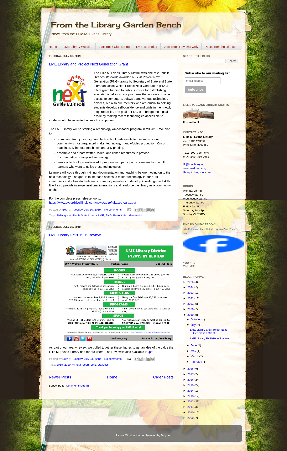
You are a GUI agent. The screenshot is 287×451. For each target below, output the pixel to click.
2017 (190, 374)
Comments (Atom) (77, 385)
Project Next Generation (128, 215)
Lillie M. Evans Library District (198, 229)
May (194, 350)
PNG (109, 215)
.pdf (150, 352)
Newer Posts (60, 377)
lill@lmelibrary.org (194, 164)
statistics (103, 364)
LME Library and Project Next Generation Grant (88, 64)
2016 (190, 379)
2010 (190, 412)
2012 (190, 401)
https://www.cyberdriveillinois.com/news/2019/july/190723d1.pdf (92, 202)
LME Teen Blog (146, 46)
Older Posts (163, 377)
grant (67, 215)
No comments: (113, 209)
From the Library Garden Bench (116, 24)
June (194, 345)
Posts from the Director (220, 46)
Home (53, 46)
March (195, 356)
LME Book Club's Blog (114, 46)
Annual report (80, 364)
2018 (60, 364)
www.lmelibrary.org (195, 168)
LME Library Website (77, 46)
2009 (190, 417)
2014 (190, 390)
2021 (190, 303)
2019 (60, 215)
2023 (190, 292)
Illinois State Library (84, 215)
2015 (190, 385)
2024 (190, 287)
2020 (190, 309)
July (194, 325)
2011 (190, 406)
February (197, 361)
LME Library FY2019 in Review (75, 235)
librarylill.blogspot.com (197, 172)
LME (101, 215)
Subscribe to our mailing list (207, 73)
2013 (190, 396)
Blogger (166, 435)
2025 (190, 281)
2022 (190, 298)
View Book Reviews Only (181, 46)
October (196, 319)
